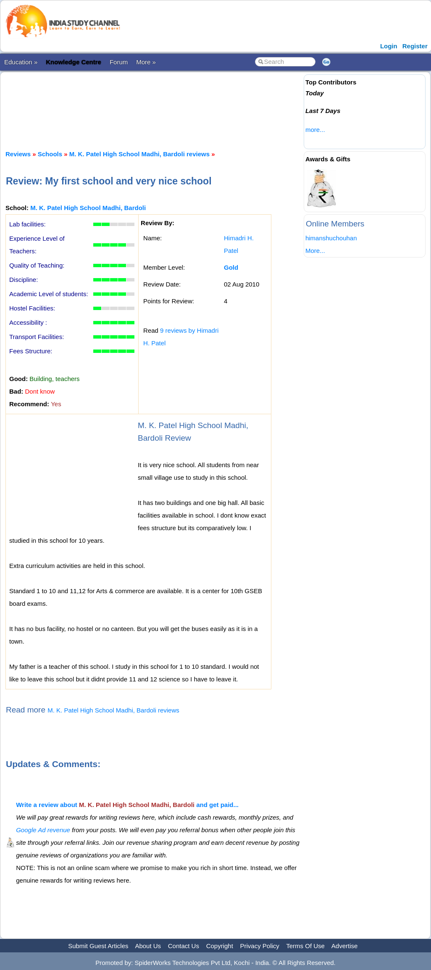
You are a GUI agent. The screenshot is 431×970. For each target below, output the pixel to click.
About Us (148, 945)
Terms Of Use (305, 945)
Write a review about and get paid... (127, 804)
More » (146, 62)
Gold (231, 267)
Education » (20, 62)
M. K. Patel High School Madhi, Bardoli (88, 207)
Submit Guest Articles (98, 945)
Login (388, 46)
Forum (119, 62)
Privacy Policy (259, 945)
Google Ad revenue (43, 829)
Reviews (18, 154)
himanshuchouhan (331, 238)
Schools (50, 154)
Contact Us (183, 945)
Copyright (219, 945)
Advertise (344, 945)
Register (415, 46)
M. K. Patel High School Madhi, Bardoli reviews (139, 154)
